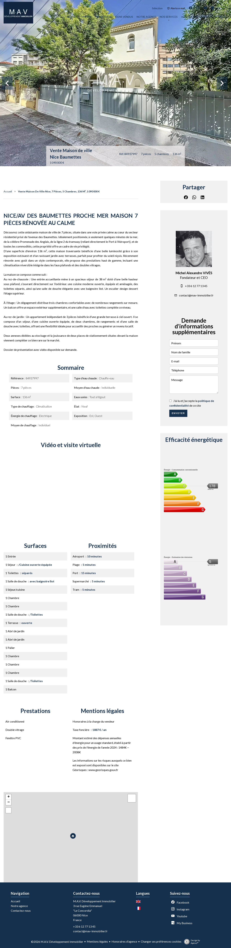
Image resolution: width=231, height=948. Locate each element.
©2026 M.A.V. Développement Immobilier (57, 941)
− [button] (8, 802)
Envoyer (178, 413)
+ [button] (8, 797)
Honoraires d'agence (124, 941)
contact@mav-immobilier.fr (196, 295)
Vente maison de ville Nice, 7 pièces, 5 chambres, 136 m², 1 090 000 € (59, 191)
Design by (191, 941)
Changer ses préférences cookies (161, 941)
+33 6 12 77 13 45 (196, 286)
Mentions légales (97, 941)
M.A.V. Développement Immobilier (94, 901)
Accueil (8, 191)
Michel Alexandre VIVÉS (194, 273)
